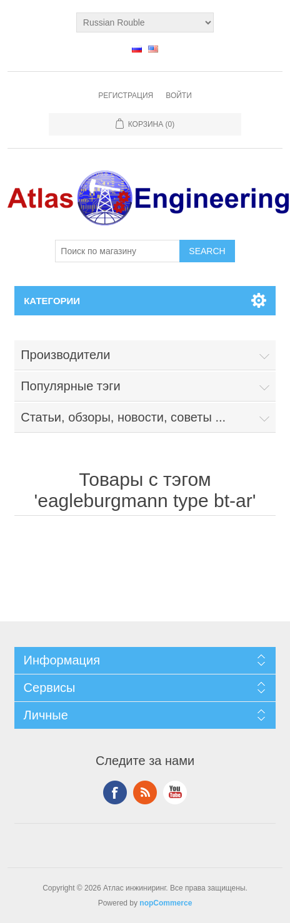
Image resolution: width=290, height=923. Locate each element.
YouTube (175, 792)
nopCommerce (165, 903)
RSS (145, 792)
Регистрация (125, 95)
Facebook (115, 792)
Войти (179, 95)
